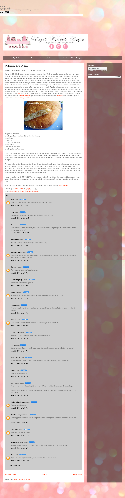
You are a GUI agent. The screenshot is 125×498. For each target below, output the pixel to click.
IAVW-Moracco (25, 95)
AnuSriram (14, 429)
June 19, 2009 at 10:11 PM (20, 461)
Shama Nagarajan (17, 280)
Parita (13, 225)
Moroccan (35, 191)
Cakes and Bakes (45, 58)
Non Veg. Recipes (30, 58)
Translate (102, 70)
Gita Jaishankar (16, 252)
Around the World (61, 58)
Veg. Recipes (17, 58)
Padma (13, 305)
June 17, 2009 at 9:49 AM (19, 205)
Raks (12, 199)
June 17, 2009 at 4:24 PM (19, 326)
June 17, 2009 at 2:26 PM (19, 298)
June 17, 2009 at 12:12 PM (20, 233)
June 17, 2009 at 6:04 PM (19, 363)
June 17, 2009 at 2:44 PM (19, 313)
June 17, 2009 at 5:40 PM (19, 351)
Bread (22, 191)
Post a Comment (14, 465)
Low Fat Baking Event (21, 98)
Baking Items (14, 191)
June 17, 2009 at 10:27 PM (20, 435)
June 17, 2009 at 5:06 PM (19, 338)
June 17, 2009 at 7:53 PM (19, 408)
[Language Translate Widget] (97, 68)
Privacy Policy (75, 58)
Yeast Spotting (63, 185)
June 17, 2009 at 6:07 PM (19, 376)
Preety (13, 370)
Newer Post (10, 475)
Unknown (14, 267)
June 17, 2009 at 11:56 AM (20, 218)
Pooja (13, 345)
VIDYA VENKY (16, 332)
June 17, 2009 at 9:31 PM (19, 423)
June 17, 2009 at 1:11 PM (19, 245)
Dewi (12, 455)
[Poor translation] (7, 12)
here (18, 93)
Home (7, 58)
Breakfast (28, 191)
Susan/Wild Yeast (17, 442)
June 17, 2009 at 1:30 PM (19, 260)
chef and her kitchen (18, 402)
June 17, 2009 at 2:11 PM (19, 285)
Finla (12, 212)
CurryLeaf (14, 292)
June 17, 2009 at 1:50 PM (19, 273)
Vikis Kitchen (15, 358)
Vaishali (59, 95)
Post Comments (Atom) (22, 479)
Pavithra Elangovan (18, 415)
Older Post (77, 475)
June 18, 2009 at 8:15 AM (19, 448)
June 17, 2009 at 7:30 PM (19, 395)
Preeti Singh (15, 239)
